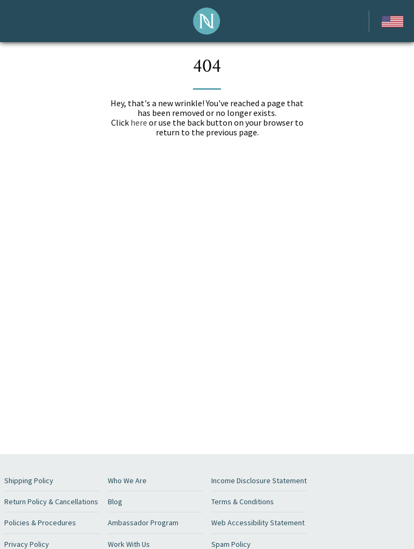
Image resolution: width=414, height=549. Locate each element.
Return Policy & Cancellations (51, 501)
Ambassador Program (143, 522)
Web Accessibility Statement (258, 522)
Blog (115, 501)
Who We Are (127, 480)
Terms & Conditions (242, 501)
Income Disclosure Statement (259, 480)
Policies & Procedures (40, 522)
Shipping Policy (28, 480)
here (138, 122)
